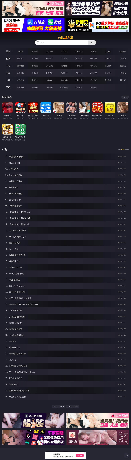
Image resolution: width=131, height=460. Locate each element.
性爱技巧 (122, 80)
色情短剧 (93, 87)
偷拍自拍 (35, 66)
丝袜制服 (93, 58)
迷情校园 (79, 80)
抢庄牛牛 (122, 51)
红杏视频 (79, 87)
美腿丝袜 (79, 73)
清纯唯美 (93, 73)
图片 (8, 73)
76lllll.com (65, 37)
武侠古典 (64, 80)
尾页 (76, 406)
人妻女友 (49, 80)
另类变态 (122, 66)
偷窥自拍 (20, 73)
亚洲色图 (35, 73)
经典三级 (93, 66)
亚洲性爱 (20, 66)
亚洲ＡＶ (20, 58)
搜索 (92, 42)
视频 (8, 58)
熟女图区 (108, 73)
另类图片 (122, 73)
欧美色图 (49, 73)
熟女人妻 (79, 58)
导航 (8, 87)
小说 (8, 80)
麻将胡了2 (79, 51)
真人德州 (35, 51)
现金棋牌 (108, 51)
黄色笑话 (108, 80)
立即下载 (80, 455)
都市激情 (20, 80)
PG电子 (20, 51)
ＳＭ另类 (122, 58)
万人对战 (49, 51)
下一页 (69, 406)
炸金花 (93, 51)
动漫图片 (64, 73)
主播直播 (108, 58)
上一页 (62, 406)
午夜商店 (35, 87)
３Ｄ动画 (64, 58)
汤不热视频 (64, 87)
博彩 (8, 51)
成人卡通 (49, 66)
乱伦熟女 (108, 66)
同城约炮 (20, 87)
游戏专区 (64, 51)
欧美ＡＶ (49, 58)
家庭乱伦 (35, 80)
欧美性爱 (64, 66)
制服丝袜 (79, 66)
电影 (8, 65)
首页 (55, 406)
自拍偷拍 (35, 58)
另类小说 (93, 80)
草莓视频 (49, 87)
